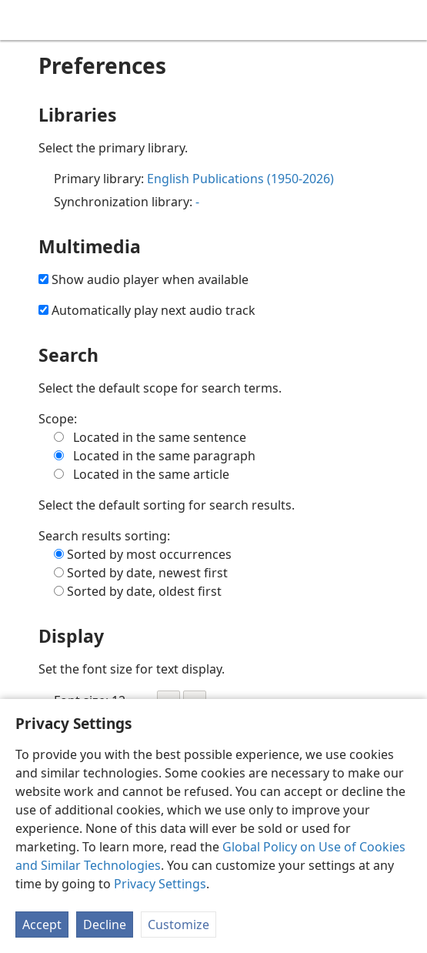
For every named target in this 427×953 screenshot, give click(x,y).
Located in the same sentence (159, 437)
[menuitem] (23, 20)
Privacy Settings (160, 883)
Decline (104, 924)
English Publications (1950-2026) (240, 178)
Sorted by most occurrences (149, 554)
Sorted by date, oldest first (144, 591)
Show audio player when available (150, 279)
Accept (42, 924)
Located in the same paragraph (164, 455)
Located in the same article (151, 474)
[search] (407, 20)
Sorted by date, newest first (147, 572)
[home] (23, 20)
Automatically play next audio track (153, 310)
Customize (178, 924)
